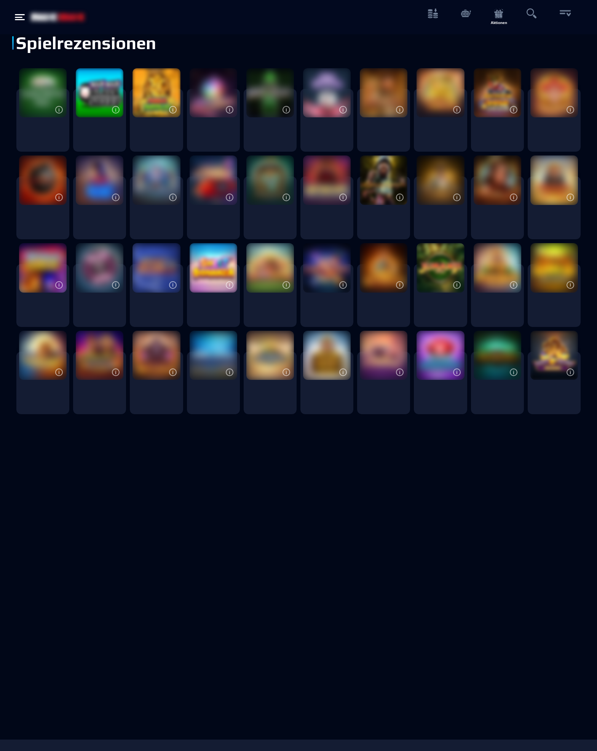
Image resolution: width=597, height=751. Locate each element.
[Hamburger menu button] (19, 17)
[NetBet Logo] (58, 17)
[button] (59, 110)
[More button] (564, 17)
